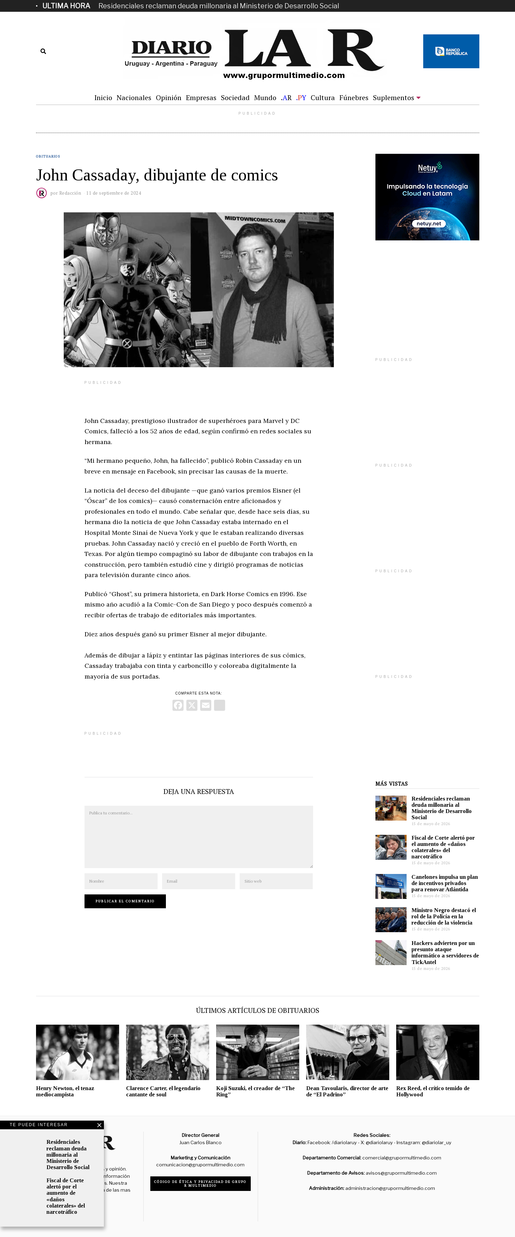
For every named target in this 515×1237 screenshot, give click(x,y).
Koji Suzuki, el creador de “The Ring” (255, 1091)
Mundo (265, 97)
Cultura (323, 97)
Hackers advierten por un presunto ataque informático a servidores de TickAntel (445, 952)
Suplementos (393, 97)
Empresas (201, 97)
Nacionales (134, 97)
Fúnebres (354, 97)
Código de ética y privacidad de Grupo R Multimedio (200, 1183)
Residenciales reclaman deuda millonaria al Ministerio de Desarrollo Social (218, 6)
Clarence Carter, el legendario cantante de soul (163, 1091)
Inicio (103, 97)
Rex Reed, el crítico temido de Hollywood (433, 1091)
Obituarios (48, 156)
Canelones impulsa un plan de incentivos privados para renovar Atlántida (444, 883)
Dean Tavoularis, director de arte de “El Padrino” (347, 1091)
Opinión (168, 97)
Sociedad (235, 97)
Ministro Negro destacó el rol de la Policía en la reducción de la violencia (443, 916)
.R (286, 97)
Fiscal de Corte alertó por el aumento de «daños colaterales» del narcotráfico (443, 847)
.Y (301, 97)
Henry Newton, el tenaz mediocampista (65, 1091)
